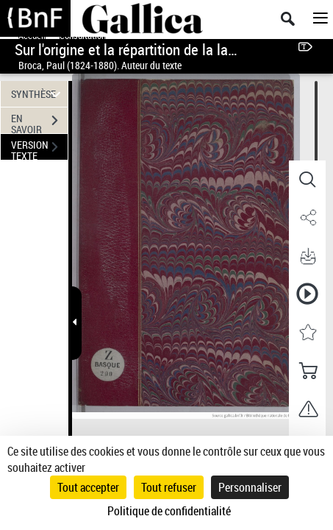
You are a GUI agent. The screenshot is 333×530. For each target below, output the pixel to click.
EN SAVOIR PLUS (39, 122)
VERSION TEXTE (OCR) (39, 148)
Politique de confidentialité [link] (169, 511)
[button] (307, 179)
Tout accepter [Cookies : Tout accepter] (88, 487)
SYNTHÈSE (38, 94)
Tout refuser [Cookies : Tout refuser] (168, 487)
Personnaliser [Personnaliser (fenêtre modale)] (250, 487)
